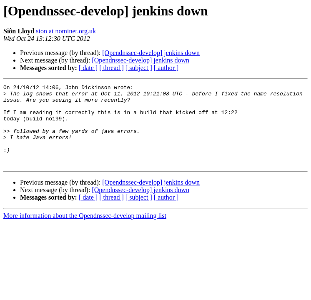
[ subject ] (138, 67)
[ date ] (88, 67)
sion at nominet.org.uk (66, 31)
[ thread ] (111, 67)
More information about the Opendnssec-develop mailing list (84, 231)
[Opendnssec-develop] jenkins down (151, 52)
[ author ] (166, 67)
